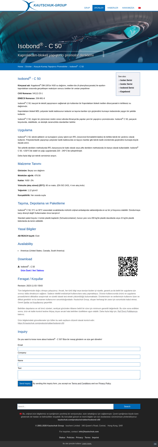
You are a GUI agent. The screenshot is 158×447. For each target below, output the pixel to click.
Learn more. (87, 444)
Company (22, 353)
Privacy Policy (105, 383)
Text (19, 368)
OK (155, 444)
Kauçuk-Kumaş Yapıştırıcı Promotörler (51, 67)
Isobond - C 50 (77, 67)
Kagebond (124, 92)
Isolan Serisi (125, 80)
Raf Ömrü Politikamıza (127, 311)
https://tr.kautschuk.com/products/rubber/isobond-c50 (41, 323)
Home (20, 67)
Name (20, 360)
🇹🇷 (139, 8)
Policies (70, 437)
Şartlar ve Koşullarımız (33, 302)
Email (20, 345)
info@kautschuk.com (89, 432)
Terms (87, 437)
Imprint (95, 437)
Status (62, 437)
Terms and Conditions (81, 383)
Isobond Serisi (126, 88)
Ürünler (98, 8)
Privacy (79, 437)
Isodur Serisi (125, 84)
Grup (87, 8)
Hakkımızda (128, 8)
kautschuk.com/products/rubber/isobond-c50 (79, 420)
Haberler (113, 8)
